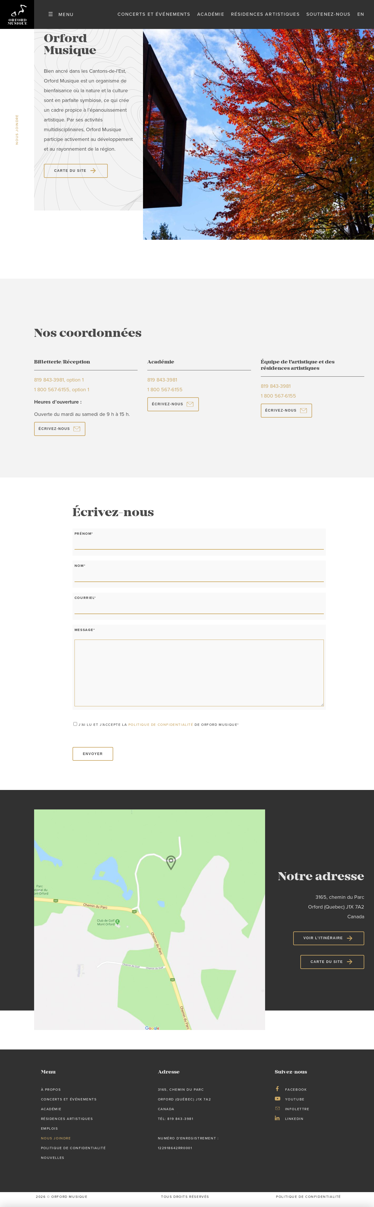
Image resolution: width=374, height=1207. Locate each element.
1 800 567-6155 (165, 395)
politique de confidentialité (160, 730)
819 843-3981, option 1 (59, 385)
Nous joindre (56, 1143)
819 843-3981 (162, 385)
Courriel (85, 603)
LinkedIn (294, 1124)
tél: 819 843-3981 (175, 1124)
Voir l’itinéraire (323, 943)
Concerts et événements (154, 17)
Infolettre (297, 1114)
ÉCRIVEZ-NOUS (54, 434)
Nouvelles (52, 1163)
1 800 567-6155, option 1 (61, 395)
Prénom (84, 538)
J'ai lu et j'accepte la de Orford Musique (159, 730)
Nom (80, 571)
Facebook (296, 1095)
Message (85, 635)
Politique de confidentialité (73, 1153)
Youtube (295, 1104)
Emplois (49, 1134)
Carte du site (70, 176)
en (360, 17)
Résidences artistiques (265, 17)
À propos (51, 1095)
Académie (210, 17)
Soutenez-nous (328, 17)
